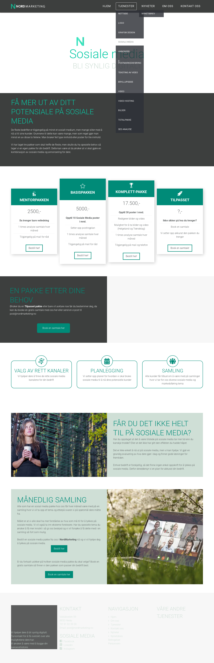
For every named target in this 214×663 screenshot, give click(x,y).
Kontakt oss (190, 6)
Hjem (107, 6)
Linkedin (68, 645)
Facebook (69, 641)
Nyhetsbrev (117, 636)
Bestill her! (34, 248)
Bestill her (59, 548)
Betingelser (114, 639)
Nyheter (148, 6)
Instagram (69, 648)
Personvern (114, 643)
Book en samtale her (53, 328)
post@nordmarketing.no (80, 627)
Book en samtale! (179, 248)
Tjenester (126, 6)
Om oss (167, 6)
